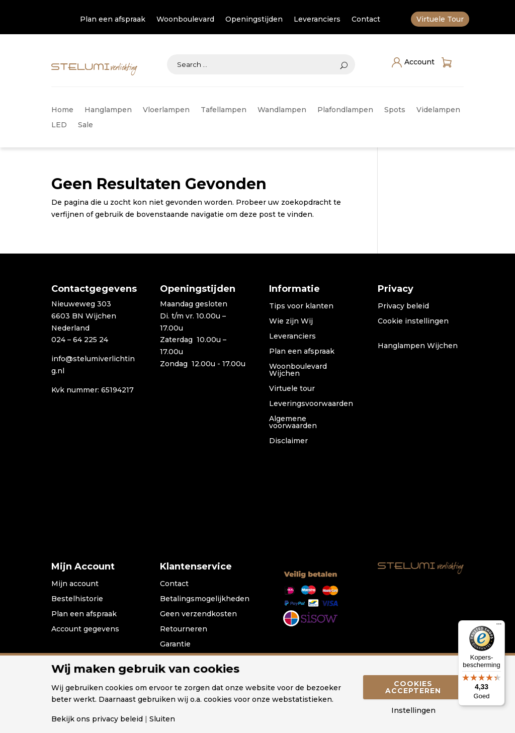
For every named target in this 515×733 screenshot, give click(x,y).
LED (59, 125)
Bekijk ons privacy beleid (97, 718)
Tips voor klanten (301, 306)
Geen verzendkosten (198, 614)
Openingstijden (254, 20)
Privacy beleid (403, 306)
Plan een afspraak (112, 20)
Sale (85, 125)
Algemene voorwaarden (293, 422)
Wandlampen (282, 110)
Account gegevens (85, 629)
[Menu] (499, 626)
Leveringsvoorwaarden (311, 404)
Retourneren (183, 629)
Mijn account (75, 584)
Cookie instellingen (413, 321)
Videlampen (438, 110)
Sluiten (162, 718)
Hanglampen (108, 110)
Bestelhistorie (77, 599)
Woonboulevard (185, 20)
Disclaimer (288, 441)
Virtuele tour (292, 389)
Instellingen (413, 710)
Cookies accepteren (413, 687)
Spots (394, 110)
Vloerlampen (166, 110)
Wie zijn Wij (291, 321)
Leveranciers (317, 20)
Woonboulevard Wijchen (298, 370)
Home (62, 110)
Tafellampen (223, 110)
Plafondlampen (345, 110)
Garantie (175, 644)
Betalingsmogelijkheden (204, 599)
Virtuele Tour (440, 20)
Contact (366, 20)
